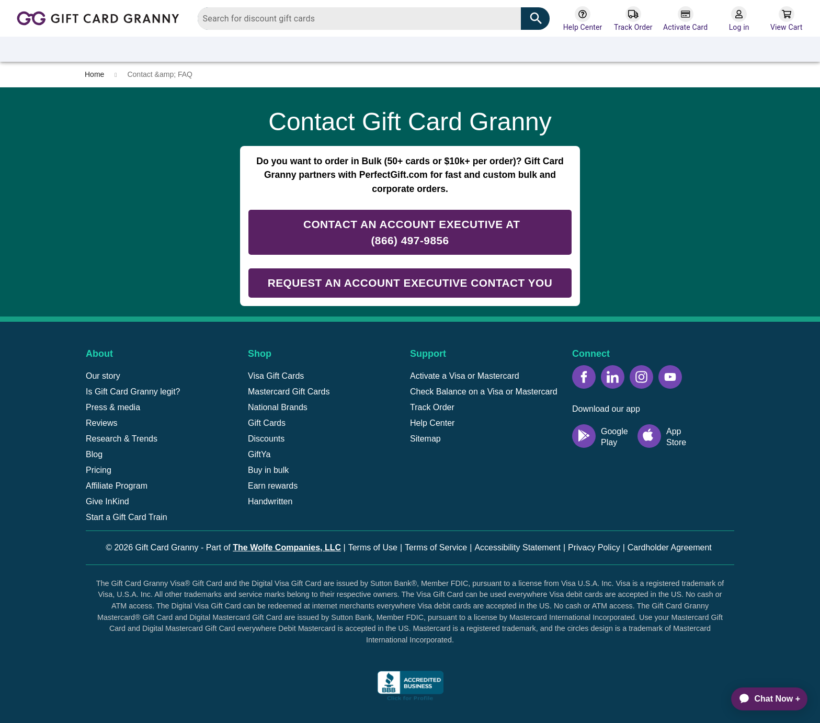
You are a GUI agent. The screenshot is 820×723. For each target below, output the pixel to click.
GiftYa (259, 454)
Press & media (113, 407)
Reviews (101, 423)
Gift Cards (267, 423)
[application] (764, 699)
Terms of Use (372, 547)
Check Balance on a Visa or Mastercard (483, 391)
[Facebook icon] (584, 377)
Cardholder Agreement (670, 547)
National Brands (278, 407)
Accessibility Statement (517, 547)
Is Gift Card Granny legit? (133, 391)
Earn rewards (273, 485)
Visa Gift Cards (276, 375)
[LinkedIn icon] (612, 377)
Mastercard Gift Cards (288, 391)
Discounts (266, 438)
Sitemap (425, 438)
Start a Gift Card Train (126, 517)
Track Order (432, 407)
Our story (103, 375)
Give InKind (107, 501)
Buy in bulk (268, 470)
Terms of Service (436, 547)
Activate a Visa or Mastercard (464, 375)
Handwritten (270, 501)
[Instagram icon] (641, 377)
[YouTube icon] (670, 377)
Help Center (432, 423)
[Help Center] (582, 19)
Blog (94, 454)
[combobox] (374, 18)
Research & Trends (121, 438)
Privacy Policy (594, 547)
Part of (273, 547)
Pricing (98, 470)
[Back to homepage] (101, 17)
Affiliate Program (116, 485)
